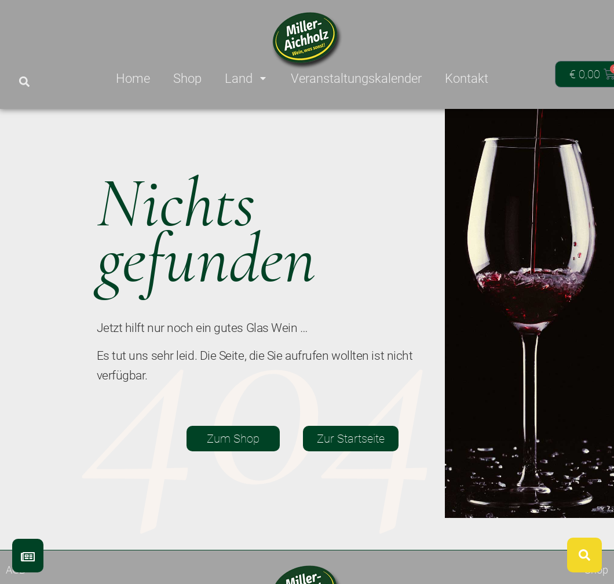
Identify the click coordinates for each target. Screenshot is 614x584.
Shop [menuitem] (187, 78)
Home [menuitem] (133, 78)
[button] (24, 82)
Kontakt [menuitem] (466, 78)
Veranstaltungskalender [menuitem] (356, 78)
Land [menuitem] (246, 78)
